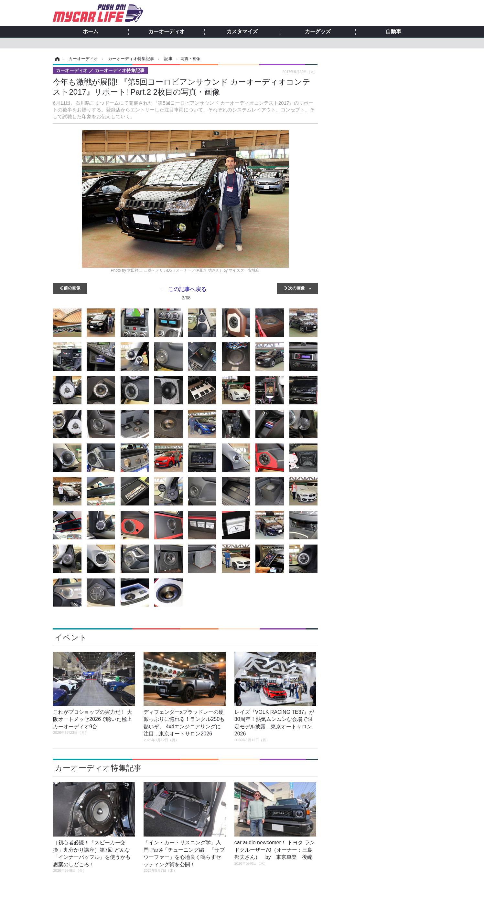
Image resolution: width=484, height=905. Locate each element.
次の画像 (296, 288)
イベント (71, 637)
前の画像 (72, 288)
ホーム (90, 31)
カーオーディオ (166, 31)
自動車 (393, 31)
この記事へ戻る (187, 294)
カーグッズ (318, 31)
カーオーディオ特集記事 (98, 768)
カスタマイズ (242, 31)
